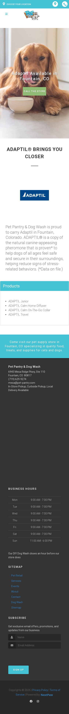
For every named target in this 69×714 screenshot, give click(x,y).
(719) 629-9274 (17, 379)
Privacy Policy (40, 690)
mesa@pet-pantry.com (21, 382)
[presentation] (27, 655)
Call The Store (34, 91)
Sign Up (18, 669)
